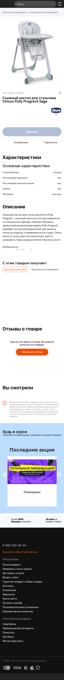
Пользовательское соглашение (21, 607)
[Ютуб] (17, 649)
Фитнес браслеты (13, 641)
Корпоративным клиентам (18, 611)
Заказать (32, 131)
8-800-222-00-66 (14, 545)
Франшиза (9, 594)
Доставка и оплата (13, 573)
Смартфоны (9, 624)
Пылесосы (9, 632)
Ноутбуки (8, 636)
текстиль (56, 194)
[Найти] (52, 3)
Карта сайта (10, 598)
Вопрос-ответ (11, 577)
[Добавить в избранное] (8, 142)
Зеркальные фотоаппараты (18, 628)
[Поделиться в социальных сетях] (38, 142)
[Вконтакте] (5, 649)
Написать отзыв (32, 352)
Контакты (8, 586)
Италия (57, 172)
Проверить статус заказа (17, 569)
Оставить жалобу (13, 603)
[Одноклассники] (11, 649)
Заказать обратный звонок (20, 552)
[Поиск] (35, 4)
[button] (5, 474)
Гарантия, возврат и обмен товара (22, 581)
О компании (9, 590)
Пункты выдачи (11, 564)
